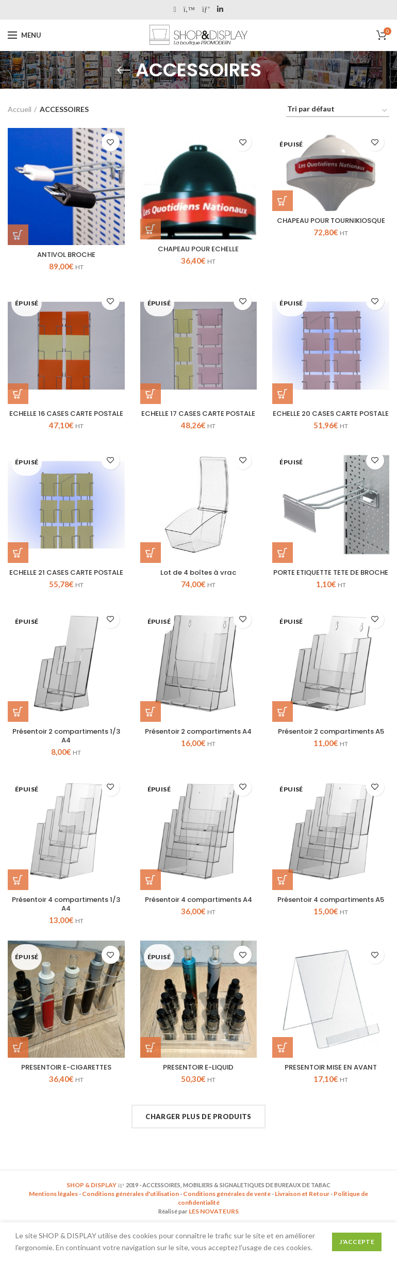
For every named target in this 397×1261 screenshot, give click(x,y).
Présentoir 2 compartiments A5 (331, 757)
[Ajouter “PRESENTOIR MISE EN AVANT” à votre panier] (282, 1070)
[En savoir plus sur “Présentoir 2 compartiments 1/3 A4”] (18, 732)
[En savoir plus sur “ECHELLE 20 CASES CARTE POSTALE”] (282, 394)
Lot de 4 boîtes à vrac (198, 583)
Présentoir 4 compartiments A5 (331, 926)
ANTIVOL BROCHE (66, 255)
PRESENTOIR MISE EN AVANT (331, 1090)
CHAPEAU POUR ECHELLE (198, 249)
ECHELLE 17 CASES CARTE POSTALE (198, 419)
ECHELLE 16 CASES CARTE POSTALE (66, 419)
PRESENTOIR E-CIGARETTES (66, 1090)
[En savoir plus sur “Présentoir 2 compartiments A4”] (150, 732)
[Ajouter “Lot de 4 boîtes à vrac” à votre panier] (150, 563)
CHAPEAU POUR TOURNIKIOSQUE (331, 225)
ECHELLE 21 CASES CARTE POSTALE (66, 588)
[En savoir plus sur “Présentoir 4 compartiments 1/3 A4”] (18, 901)
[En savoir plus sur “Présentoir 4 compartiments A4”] (150, 901)
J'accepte (356, 1242)
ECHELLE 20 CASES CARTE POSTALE (331, 419)
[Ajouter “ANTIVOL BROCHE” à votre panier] (18, 234)
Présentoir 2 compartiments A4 (198, 757)
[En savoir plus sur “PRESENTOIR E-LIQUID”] (150, 1070)
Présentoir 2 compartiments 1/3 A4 (66, 757)
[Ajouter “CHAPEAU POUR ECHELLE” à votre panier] (150, 229)
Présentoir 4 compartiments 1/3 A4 (66, 926)
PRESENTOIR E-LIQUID (198, 1090)
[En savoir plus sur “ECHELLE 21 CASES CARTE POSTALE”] (18, 563)
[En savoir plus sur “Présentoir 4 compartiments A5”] (282, 901)
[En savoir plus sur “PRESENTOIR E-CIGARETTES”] (18, 1070)
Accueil (19, 109)
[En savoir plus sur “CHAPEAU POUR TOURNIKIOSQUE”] (282, 200)
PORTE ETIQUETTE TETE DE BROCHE (331, 588)
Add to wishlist (111, 142)
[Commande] (337, 110)
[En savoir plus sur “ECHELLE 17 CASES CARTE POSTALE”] (150, 394)
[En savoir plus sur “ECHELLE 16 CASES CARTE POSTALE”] (18, 394)
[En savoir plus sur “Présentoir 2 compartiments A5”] (282, 732)
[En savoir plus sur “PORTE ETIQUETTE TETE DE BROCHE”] (282, 563)
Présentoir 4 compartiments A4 (198, 926)
